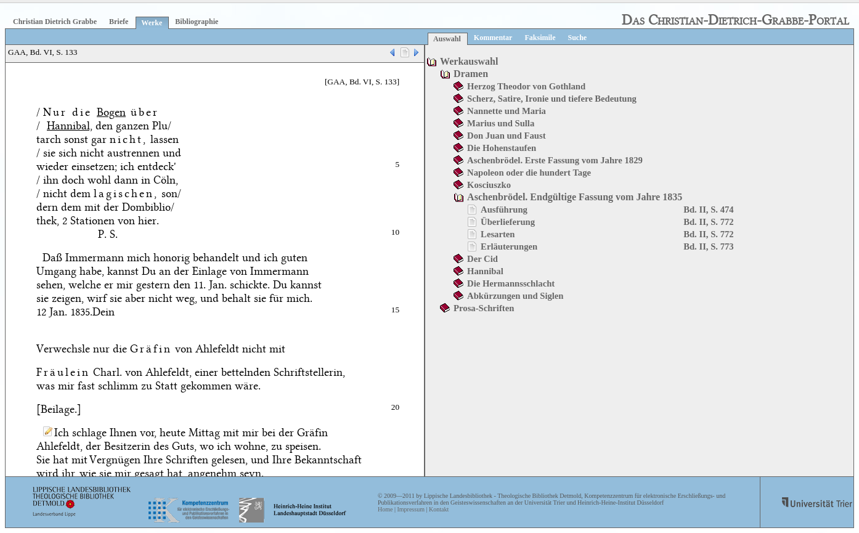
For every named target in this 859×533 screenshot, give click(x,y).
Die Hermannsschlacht (511, 283)
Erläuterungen (509, 246)
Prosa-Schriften (484, 308)
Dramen (471, 73)
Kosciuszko (489, 185)
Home (385, 509)
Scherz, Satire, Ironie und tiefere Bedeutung (552, 99)
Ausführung (504, 209)
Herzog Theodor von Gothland (526, 86)
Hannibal (485, 271)
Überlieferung (508, 222)
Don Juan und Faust (506, 135)
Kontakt (439, 509)
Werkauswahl (469, 61)
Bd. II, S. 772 (708, 222)
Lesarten (498, 234)
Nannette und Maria (506, 111)
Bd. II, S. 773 (708, 246)
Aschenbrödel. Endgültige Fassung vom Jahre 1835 (574, 197)
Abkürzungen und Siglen (515, 296)
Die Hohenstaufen (501, 148)
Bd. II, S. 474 (708, 209)
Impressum (410, 509)
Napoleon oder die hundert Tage (529, 172)
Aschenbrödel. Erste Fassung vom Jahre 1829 (555, 160)
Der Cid (482, 259)
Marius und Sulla (500, 123)
